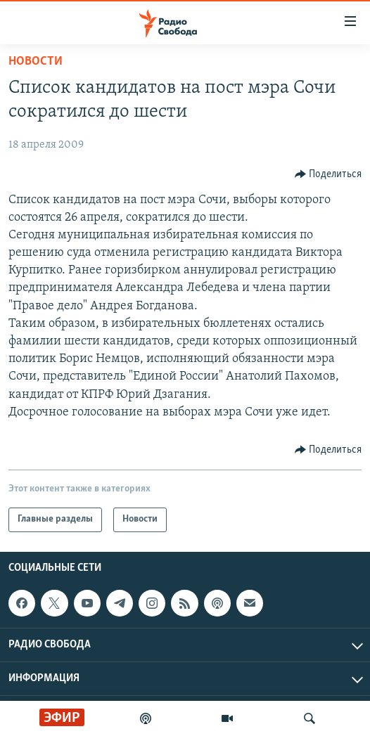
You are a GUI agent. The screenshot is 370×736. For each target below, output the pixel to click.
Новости (35, 61)
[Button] (328, 174)
